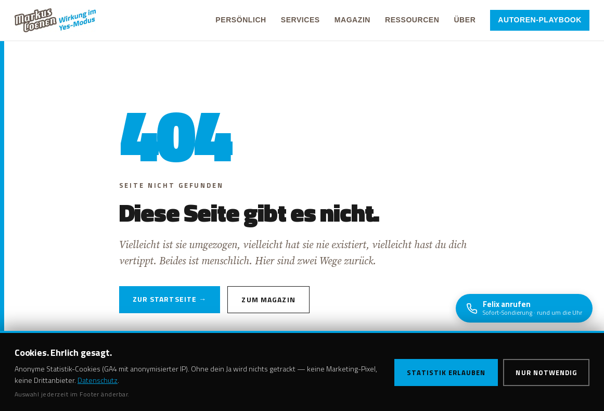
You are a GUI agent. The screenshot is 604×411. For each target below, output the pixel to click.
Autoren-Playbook (540, 20)
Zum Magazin (268, 299)
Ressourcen (412, 20)
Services (300, 20)
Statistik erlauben (446, 372)
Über (465, 20)
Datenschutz (98, 380)
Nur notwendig (546, 372)
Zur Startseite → (170, 298)
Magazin (352, 20)
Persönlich (240, 20)
